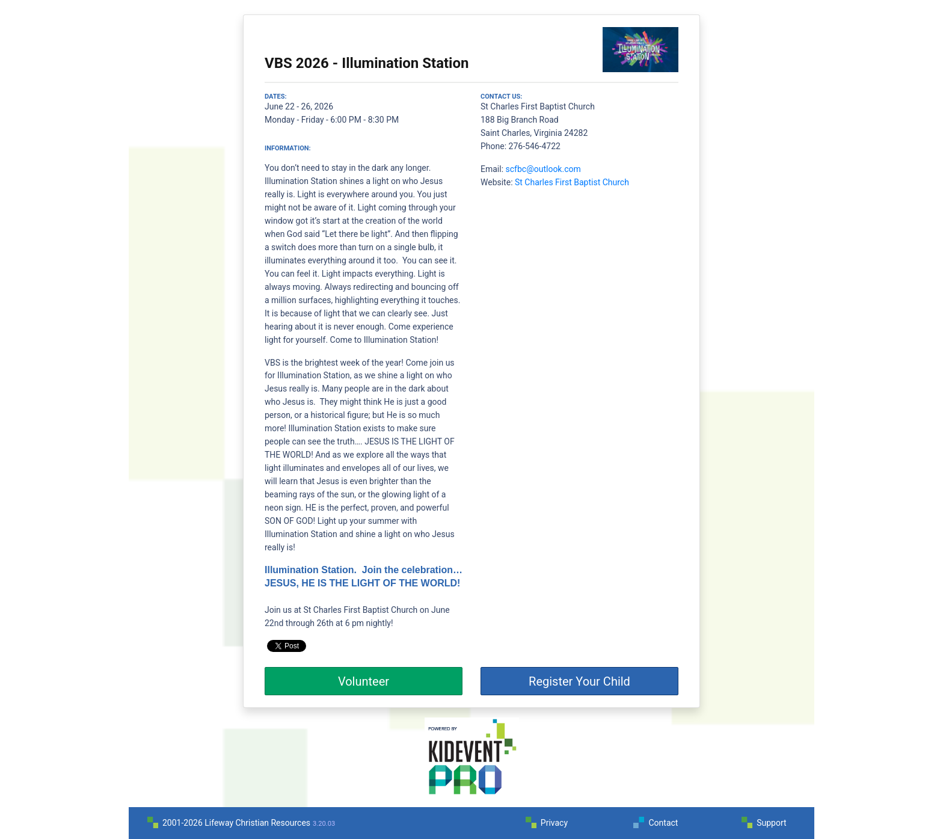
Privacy (554, 823)
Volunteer (363, 681)
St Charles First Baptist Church (572, 182)
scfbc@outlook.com (543, 169)
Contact (663, 823)
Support (771, 823)
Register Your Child (579, 681)
